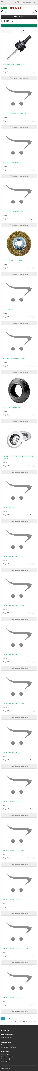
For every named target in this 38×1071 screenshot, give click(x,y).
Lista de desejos (6, 1059)
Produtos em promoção (8, 1047)
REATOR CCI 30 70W (8, 507)
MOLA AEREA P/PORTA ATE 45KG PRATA (14, 358)
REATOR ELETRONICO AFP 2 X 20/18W (13, 850)
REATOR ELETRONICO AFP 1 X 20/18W (13, 605)
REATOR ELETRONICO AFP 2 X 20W (12, 899)
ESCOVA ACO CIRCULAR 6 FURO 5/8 (13, 260)
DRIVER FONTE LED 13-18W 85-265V (13, 162)
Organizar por (7, 31)
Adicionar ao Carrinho (19, 78)
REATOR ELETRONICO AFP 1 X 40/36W (13, 703)
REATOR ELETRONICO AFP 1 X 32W (12, 654)
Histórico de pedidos (7, 1057)
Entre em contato (6, 1037)
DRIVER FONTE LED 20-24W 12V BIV (13, 211)
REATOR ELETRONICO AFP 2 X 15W (12, 752)
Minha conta (5, 1054)
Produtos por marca (7, 1045)
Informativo (5, 1061)
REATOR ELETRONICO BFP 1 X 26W (12, 556)
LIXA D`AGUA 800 (8, 309)
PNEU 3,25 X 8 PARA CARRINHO (12, 407)
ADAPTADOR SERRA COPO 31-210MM (13, 64)
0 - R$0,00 (19, 16)
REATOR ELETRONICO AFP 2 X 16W (12, 801)
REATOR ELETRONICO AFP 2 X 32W (12, 997)
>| (16, 1018)
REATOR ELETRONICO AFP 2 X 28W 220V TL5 (15, 948)
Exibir (23, 31)
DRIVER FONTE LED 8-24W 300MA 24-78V (14, 113)
